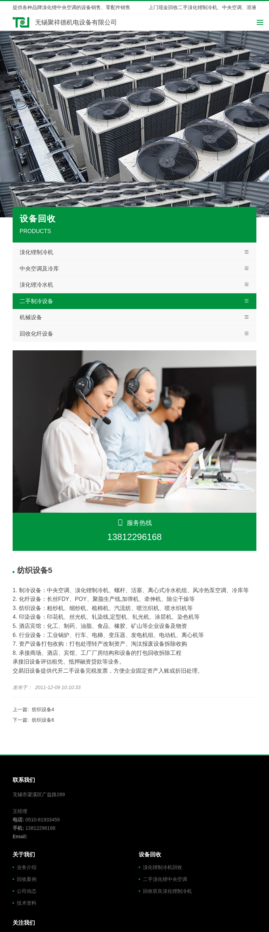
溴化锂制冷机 (134, 252)
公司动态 (26, 891)
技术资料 (26, 903)
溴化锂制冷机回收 (162, 867)
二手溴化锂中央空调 (165, 879)
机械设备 (134, 317)
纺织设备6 (43, 720)
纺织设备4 (43, 709)
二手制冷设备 (134, 301)
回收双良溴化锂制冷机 (167, 891)
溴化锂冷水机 (134, 284)
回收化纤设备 (134, 333)
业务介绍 (26, 867)
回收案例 (26, 879)
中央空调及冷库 (134, 268)
